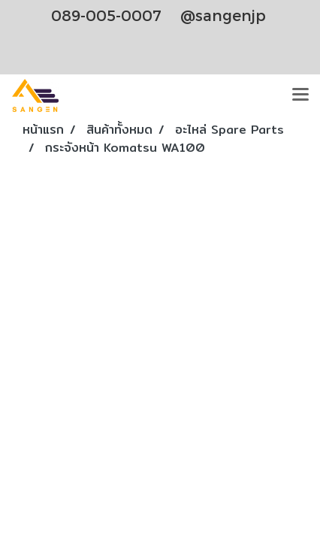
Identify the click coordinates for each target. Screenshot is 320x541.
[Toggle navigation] (300, 95)
